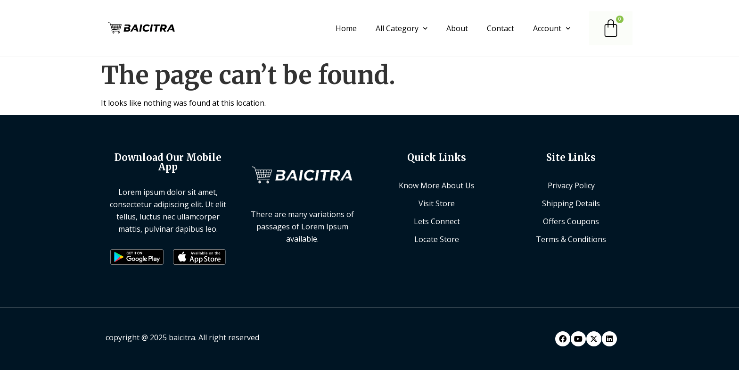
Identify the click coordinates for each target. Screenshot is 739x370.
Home (346, 28)
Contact (500, 28)
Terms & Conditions (571, 239)
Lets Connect (437, 221)
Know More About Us (437, 185)
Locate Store (436, 239)
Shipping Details (571, 203)
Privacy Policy (571, 185)
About (457, 28)
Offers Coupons (571, 221)
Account (551, 28)
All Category (401, 28)
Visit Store (437, 203)
